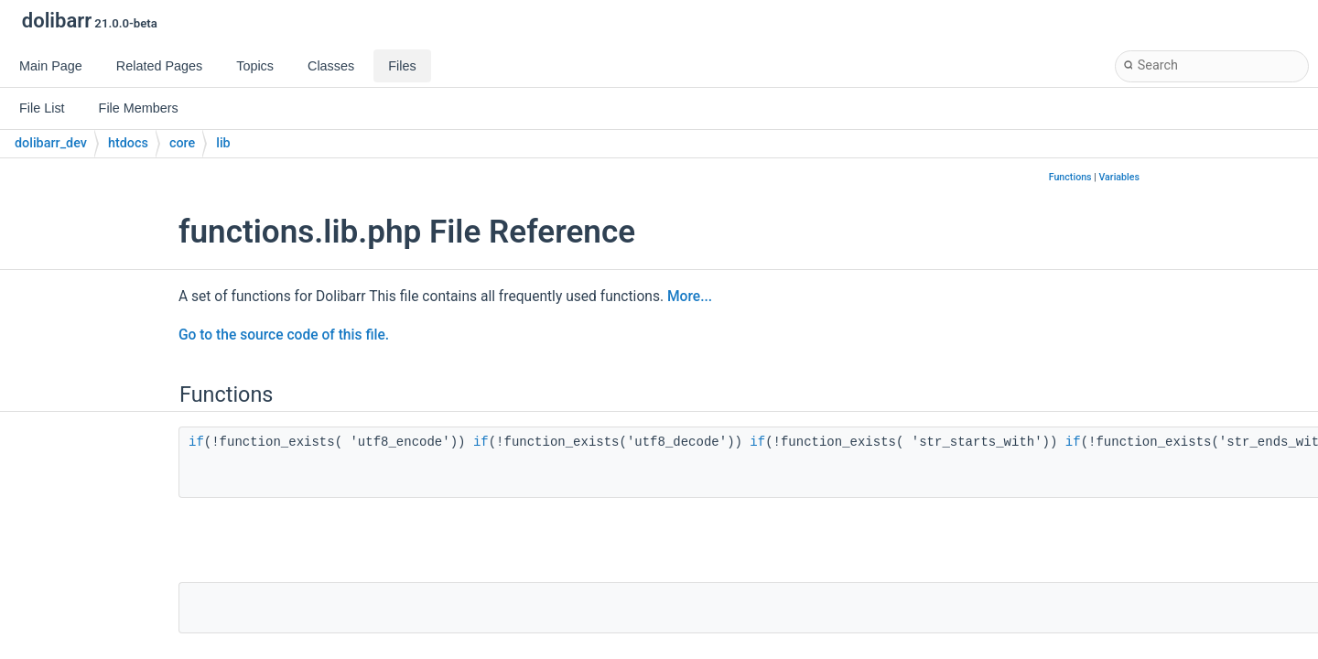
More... (689, 296)
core (182, 143)
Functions (1070, 177)
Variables (1119, 177)
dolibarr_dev (51, 143)
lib (223, 143)
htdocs (128, 143)
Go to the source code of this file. (283, 335)
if (196, 442)
